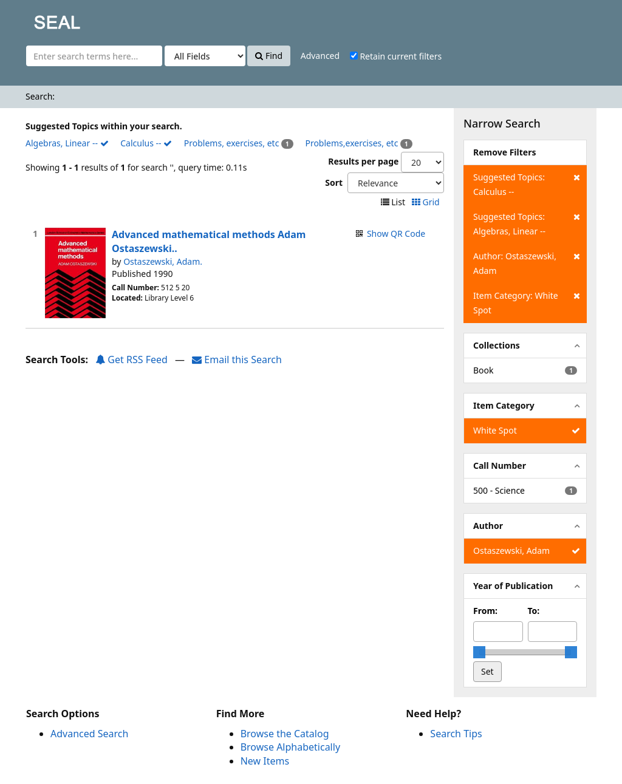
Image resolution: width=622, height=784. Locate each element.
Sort (334, 182)
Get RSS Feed (131, 359)
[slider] (479, 652)
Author (488, 525)
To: (534, 610)
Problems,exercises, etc (351, 143)
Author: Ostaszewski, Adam (526, 262)
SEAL (33, 18)
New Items (265, 761)
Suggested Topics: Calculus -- (526, 183)
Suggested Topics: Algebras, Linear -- (526, 223)
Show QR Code (396, 233)
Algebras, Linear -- (67, 143)
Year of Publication (513, 585)
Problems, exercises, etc (231, 143)
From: (485, 610)
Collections (496, 345)
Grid (427, 202)
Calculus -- (146, 143)
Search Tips (456, 733)
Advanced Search (89, 733)
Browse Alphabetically (290, 747)
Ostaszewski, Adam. (162, 261)
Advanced (320, 55)
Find (268, 55)
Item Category (504, 405)
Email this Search (237, 359)
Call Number (499, 465)
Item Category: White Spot (526, 302)
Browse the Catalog (285, 733)
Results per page (363, 161)
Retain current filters (396, 56)
